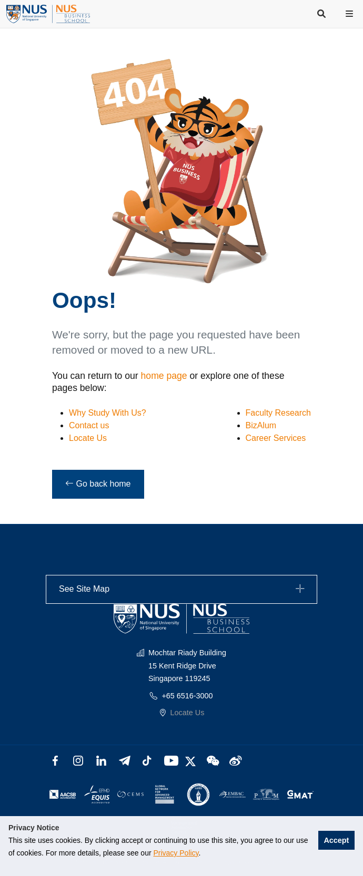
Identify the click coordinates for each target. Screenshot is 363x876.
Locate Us (88, 438)
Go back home (98, 483)
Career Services (276, 438)
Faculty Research (278, 412)
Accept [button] (336, 840)
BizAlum (261, 425)
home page (164, 375)
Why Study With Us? (107, 412)
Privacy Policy (175, 853)
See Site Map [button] (183, 589)
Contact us (89, 425)
